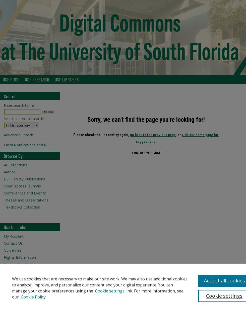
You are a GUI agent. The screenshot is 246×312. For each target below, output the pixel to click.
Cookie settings (110, 291)
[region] (123, 287)
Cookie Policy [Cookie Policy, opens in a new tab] (33, 297)
